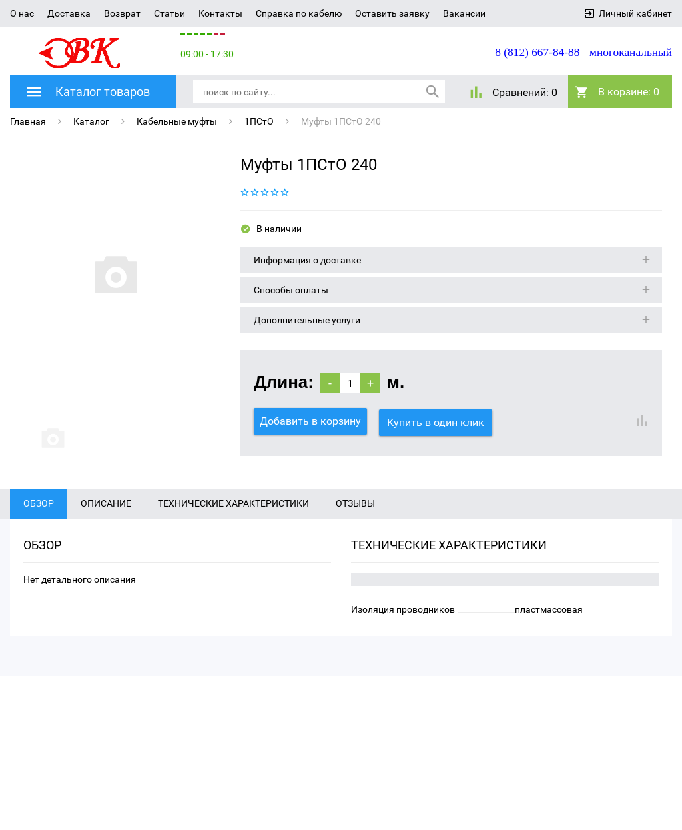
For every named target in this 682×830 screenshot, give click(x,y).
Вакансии (464, 13)
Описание (106, 512)
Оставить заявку (392, 13)
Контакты (220, 13)
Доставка (69, 13)
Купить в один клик (437, 421)
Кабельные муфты (177, 121)
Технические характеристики (233, 512)
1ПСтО (259, 121)
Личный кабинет (635, 13)
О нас (22, 13)
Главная (28, 121)
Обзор (38, 512)
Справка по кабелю (299, 13)
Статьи (169, 13)
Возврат (122, 13)
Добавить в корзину (310, 421)
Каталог (91, 121)
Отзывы (355, 512)
